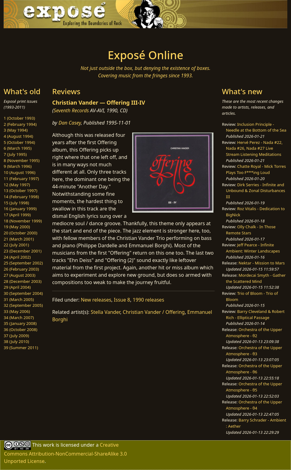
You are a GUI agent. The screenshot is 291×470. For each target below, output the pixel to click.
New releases (96, 299)
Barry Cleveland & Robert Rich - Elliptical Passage (255, 314)
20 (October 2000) (20, 233)
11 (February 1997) (21, 178)
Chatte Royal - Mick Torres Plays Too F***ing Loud (256, 169)
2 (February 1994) (20, 124)
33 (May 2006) (17, 311)
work (48, 444)
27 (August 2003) (19, 275)
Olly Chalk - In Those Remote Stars (251, 230)
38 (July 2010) (16, 341)
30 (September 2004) (23, 293)
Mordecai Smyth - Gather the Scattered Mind (256, 278)
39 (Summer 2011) (21, 347)
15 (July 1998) (16, 203)
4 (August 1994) (18, 136)
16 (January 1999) (20, 208)
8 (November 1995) (22, 160)
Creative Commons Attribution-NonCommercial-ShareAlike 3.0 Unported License (65, 452)
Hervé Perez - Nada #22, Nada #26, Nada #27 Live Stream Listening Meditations (254, 148)
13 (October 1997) (20, 190)
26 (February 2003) (21, 269)
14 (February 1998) (21, 196)
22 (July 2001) (16, 245)
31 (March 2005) (19, 299)
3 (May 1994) (16, 130)
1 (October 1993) (19, 118)
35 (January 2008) (20, 323)
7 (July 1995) (15, 154)
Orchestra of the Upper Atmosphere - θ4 (254, 405)
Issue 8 (122, 299)
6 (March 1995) (18, 148)
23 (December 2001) (22, 251)
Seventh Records (71, 110)
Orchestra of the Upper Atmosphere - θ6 (254, 369)
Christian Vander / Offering (154, 312)
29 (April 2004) (17, 287)
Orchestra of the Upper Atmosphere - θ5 (254, 387)
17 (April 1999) (17, 215)
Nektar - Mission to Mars (262, 263)
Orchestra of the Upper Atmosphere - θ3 (254, 350)
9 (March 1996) (18, 166)
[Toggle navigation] (51, 37)
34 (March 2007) (19, 317)
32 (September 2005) (23, 305)
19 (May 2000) (17, 226)
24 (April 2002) (17, 257)
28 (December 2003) (22, 281)
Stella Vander (105, 312)
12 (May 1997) (17, 184)
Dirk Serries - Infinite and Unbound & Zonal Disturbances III (255, 190)
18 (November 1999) (23, 221)
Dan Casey (70, 122)
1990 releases (148, 299)
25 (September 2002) (23, 263)
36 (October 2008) (20, 329)
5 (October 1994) (19, 142)
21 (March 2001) (19, 239)
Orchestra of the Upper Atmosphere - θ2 (254, 332)
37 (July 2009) (16, 335)
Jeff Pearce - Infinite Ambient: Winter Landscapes (253, 248)
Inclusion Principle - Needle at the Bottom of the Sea (256, 127)
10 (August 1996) (19, 172)
